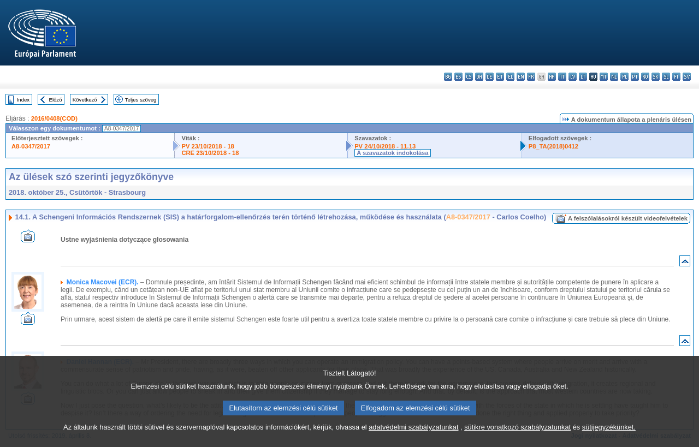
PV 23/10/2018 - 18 (207, 146)
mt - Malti (604, 77)
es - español (458, 77)
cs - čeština (469, 77)
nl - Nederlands (614, 77)
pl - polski (624, 77)
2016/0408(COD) (54, 118)
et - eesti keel (500, 77)
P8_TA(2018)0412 (553, 146)
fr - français (531, 77)
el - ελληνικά (510, 77)
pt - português (635, 77)
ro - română (645, 77)
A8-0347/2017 (30, 146)
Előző (55, 100)
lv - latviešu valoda (572, 77)
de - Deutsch (489, 77)
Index (23, 100)
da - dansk (479, 77)
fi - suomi (676, 77)
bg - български (448, 77)
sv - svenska (687, 77)
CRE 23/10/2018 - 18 (210, 153)
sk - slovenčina (655, 77)
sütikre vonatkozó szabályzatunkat (517, 439)
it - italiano (562, 77)
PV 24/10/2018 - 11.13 (385, 146)
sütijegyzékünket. (609, 439)
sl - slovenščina (666, 77)
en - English (521, 77)
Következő (85, 100)
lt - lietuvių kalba (583, 77)
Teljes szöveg (141, 100)
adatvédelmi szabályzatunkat (413, 439)
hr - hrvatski (552, 77)
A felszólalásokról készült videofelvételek (628, 218)
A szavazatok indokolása (392, 153)
